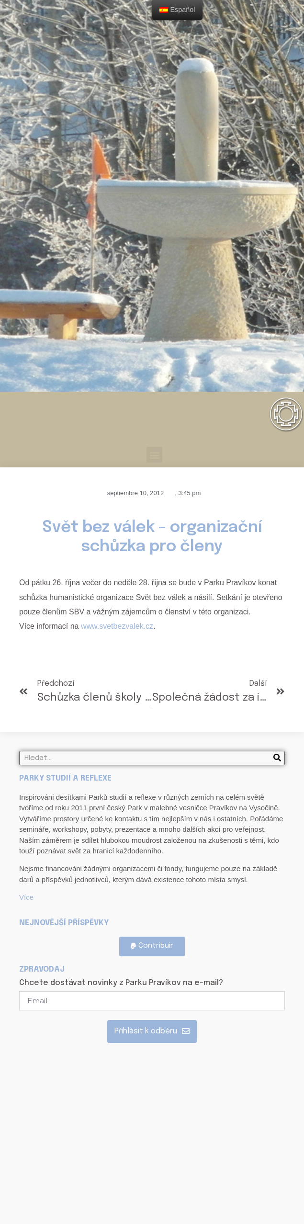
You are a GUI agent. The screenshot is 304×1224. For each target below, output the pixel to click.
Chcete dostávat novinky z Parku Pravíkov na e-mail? (121, 983)
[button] (154, 455)
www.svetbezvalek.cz (117, 626)
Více (26, 897)
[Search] (277, 758)
